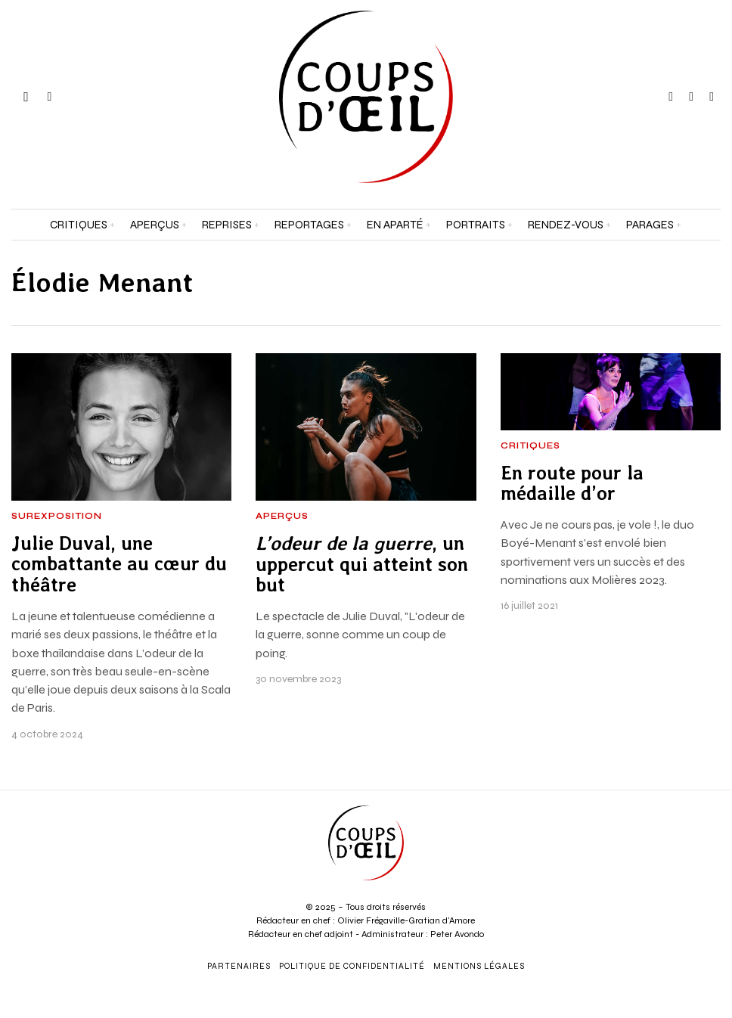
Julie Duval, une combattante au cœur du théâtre (119, 564)
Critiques (530, 446)
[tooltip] (671, 97)
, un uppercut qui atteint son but (362, 564)
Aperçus (282, 516)
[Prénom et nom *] (640, 776)
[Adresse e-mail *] (640, 832)
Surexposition (56, 516)
